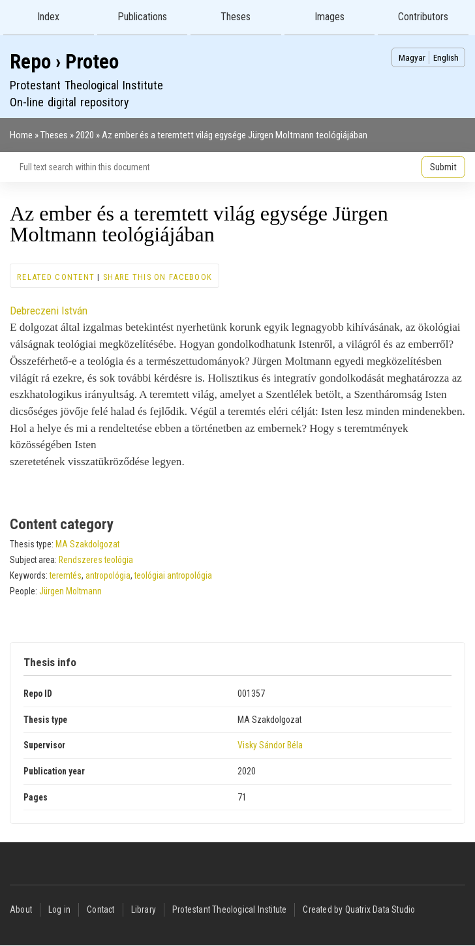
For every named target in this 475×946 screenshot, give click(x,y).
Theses (236, 16)
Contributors (423, 16)
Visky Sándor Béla (270, 745)
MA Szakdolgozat (87, 544)
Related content (56, 277)
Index (48, 16)
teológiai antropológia (173, 575)
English (446, 57)
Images (329, 16)
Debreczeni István (48, 310)
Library (143, 909)
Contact (100, 909)
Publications (142, 16)
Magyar (412, 57)
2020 (85, 135)
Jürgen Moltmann (70, 591)
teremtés (66, 575)
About (21, 909)
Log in (59, 909)
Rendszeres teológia (96, 560)
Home (21, 135)
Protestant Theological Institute (229, 909)
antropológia (107, 575)
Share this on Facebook (157, 277)
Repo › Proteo (64, 62)
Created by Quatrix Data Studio (359, 909)
